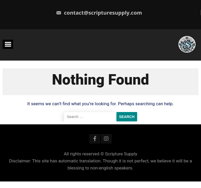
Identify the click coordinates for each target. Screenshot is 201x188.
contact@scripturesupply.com (99, 12)
